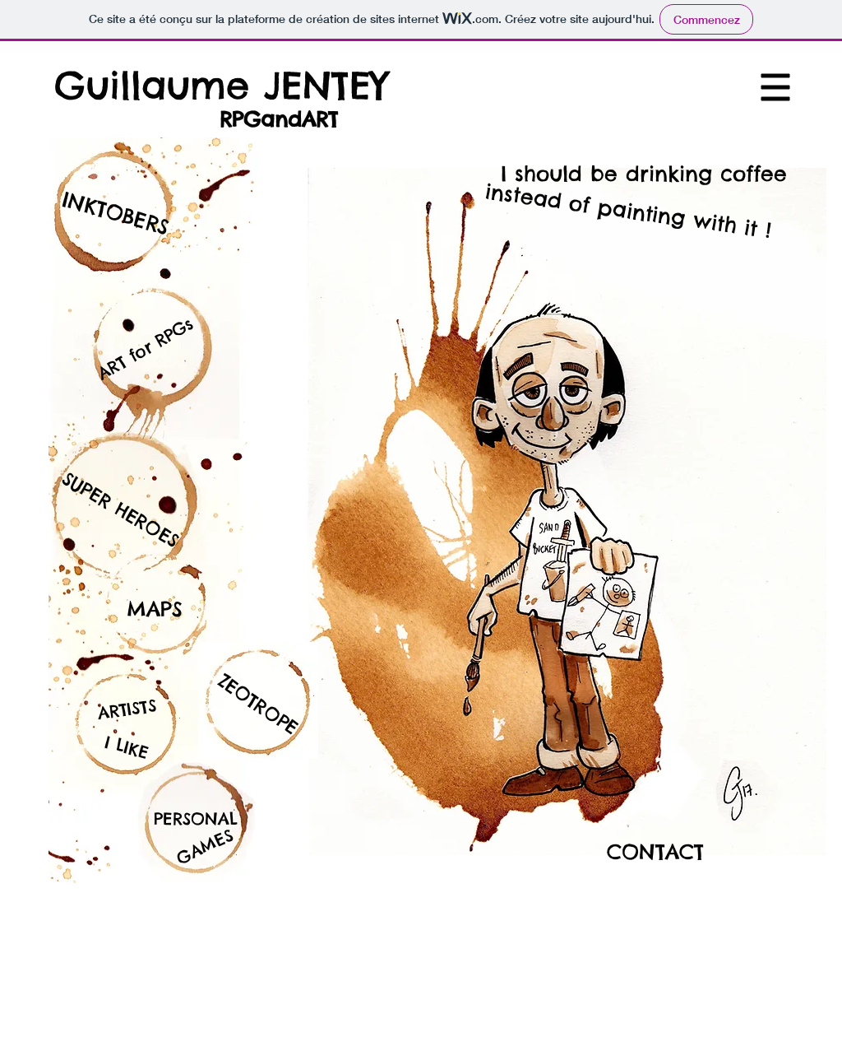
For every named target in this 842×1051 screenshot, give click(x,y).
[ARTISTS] (127, 709)
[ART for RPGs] (143, 349)
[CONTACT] (655, 851)
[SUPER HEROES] (120, 509)
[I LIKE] (126, 747)
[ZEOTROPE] (258, 704)
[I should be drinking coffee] (643, 174)
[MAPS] (154, 609)
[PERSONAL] (195, 818)
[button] (775, 87)
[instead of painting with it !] (628, 211)
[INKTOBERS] (116, 213)
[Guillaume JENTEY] (221, 85)
